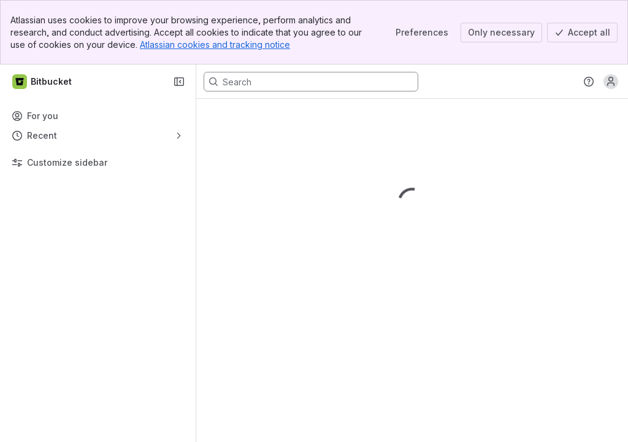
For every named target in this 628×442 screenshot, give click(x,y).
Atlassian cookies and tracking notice (215, 44)
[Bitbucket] (42, 81)
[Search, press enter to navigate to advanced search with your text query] (311, 81)
